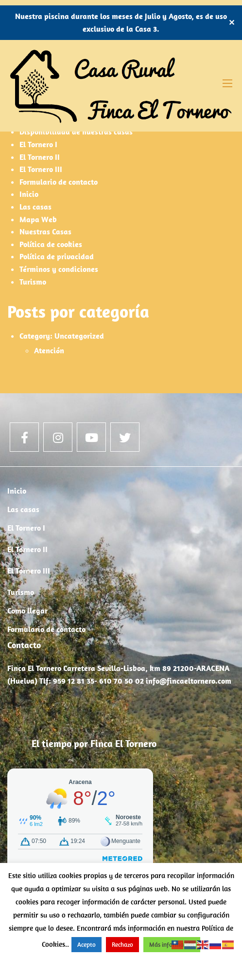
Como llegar (27, 610)
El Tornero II (39, 157)
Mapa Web (38, 219)
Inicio (28, 194)
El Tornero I (38, 144)
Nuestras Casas (45, 231)
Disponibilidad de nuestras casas (76, 131)
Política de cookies (50, 244)
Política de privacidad (56, 256)
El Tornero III (40, 169)
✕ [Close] (231, 22)
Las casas (35, 206)
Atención (49, 350)
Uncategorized (79, 336)
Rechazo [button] (122, 944)
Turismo (32, 282)
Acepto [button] (86, 944)
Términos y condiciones (58, 269)
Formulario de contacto (58, 182)
